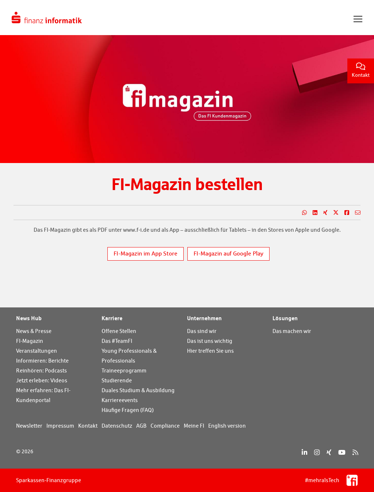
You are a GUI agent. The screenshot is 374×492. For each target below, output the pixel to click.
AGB (141, 426)
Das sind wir (202, 331)
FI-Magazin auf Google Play (228, 253)
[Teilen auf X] (333, 212)
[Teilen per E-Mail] (354, 212)
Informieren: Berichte (42, 360)
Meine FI (194, 426)
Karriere (112, 318)
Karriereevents (120, 400)
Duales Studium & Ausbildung (138, 390)
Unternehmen (204, 318)
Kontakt (361, 70)
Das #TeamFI (117, 341)
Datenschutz (117, 426)
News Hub (29, 318)
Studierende (117, 380)
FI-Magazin (29, 341)
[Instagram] (317, 452)
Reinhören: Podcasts (41, 370)
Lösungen (285, 318)
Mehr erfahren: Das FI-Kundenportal (43, 395)
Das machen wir (291, 331)
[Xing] (329, 452)
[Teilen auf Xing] (322, 212)
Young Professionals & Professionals (129, 356)
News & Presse (33, 331)
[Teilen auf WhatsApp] (301, 212)
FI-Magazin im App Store (146, 253)
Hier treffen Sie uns (210, 351)
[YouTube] (342, 452)
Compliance (165, 426)
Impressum (60, 426)
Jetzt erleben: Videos (41, 380)
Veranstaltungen (36, 351)
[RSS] (355, 452)
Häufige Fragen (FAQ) (128, 410)
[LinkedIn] (304, 452)
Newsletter (29, 426)
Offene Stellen (119, 331)
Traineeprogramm (124, 370)
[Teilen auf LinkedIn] (312, 212)
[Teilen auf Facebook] (344, 212)
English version (227, 426)
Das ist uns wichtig (209, 341)
